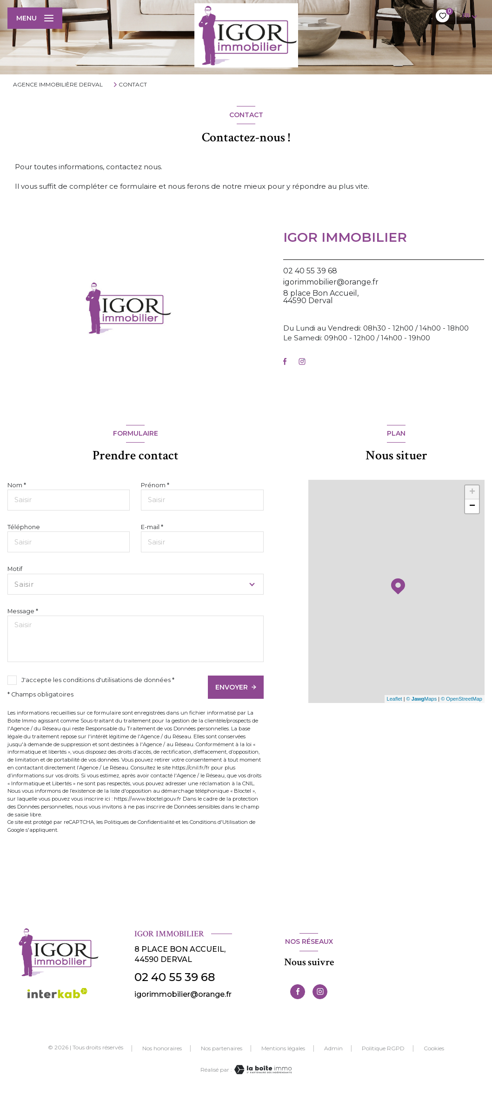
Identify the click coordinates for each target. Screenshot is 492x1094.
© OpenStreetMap (461, 699)
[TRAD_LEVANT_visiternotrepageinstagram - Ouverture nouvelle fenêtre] (302, 361)
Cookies (434, 1048)
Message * (22, 611)
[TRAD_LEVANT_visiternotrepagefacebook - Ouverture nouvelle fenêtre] (284, 361)
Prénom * (155, 485)
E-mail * (152, 527)
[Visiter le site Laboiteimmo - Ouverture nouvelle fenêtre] (262, 1069)
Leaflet (394, 699)
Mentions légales (283, 1048)
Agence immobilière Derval (58, 84)
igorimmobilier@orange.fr (331, 282)
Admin (333, 1048)
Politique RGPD (383, 1048)
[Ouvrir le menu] (34, 18)
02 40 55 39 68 (310, 270)
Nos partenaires (221, 1048)
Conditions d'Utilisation (219, 822)
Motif (14, 568)
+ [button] (472, 492)
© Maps (421, 699)
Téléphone (23, 527)
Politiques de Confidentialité (139, 822)
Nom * (16, 485)
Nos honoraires (162, 1048)
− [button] (472, 506)
